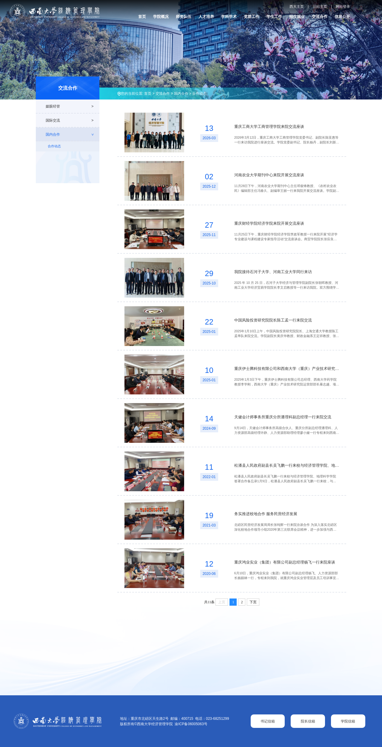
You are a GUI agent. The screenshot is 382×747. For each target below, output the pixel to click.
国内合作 (181, 93)
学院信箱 (348, 721)
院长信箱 (308, 721)
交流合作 (319, 16)
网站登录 (343, 6)
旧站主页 (320, 6)
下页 (253, 602)
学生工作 (274, 16)
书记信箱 (268, 721)
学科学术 (229, 16)
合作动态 (199, 93)
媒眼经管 (53, 106)
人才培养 (206, 16)
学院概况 (161, 16)
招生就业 (297, 16)
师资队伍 (183, 16)
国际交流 (53, 120)
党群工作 (251, 16)
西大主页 (296, 6)
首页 (142, 16)
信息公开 (342, 16)
